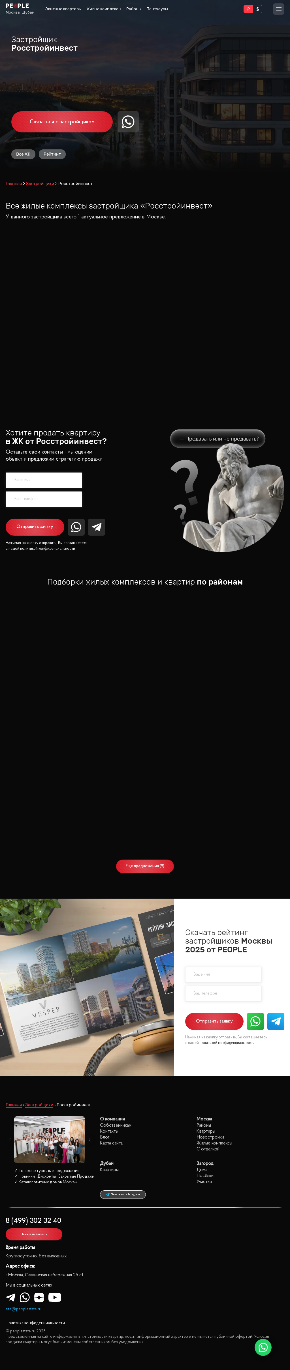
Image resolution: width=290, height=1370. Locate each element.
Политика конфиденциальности (35, 1323)
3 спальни (51, 688)
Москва (13, 12)
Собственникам (115, 1125)
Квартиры (206, 1131)
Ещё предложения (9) (145, 866)
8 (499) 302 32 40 (33, 1221)
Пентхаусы (157, 9)
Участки (204, 1181)
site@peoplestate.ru (23, 1309)
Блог (105, 1137)
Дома (202, 1169)
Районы (133, 9)
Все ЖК (23, 154)
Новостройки (210, 1137)
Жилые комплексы (104, 9)
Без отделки (51, 711)
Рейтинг (52, 154)
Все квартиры (51, 665)
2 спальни (51, 680)
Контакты (109, 1131)
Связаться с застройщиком (62, 122)
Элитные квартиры (63, 9)
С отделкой (51, 703)
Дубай (28, 12)
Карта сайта (111, 1143)
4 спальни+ (51, 696)
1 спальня (51, 673)
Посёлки (205, 1175)
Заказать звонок (34, 1234)
